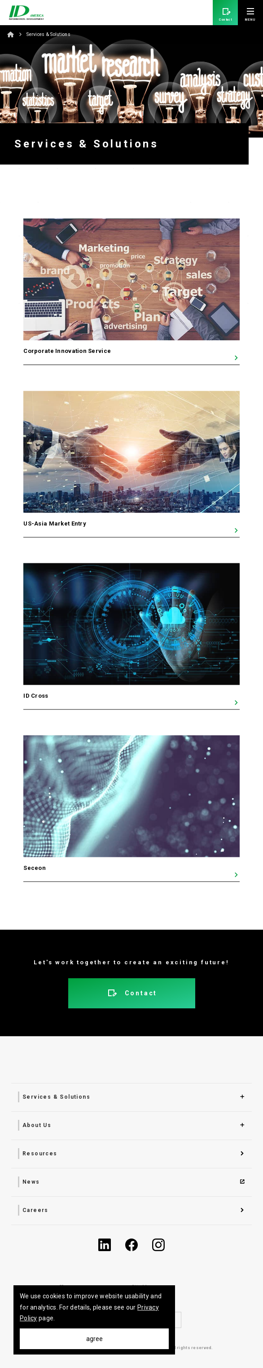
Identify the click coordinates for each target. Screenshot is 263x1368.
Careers (35, 1210)
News (31, 1182)
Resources (39, 1153)
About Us (36, 1125)
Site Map (142, 1287)
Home (10, 34)
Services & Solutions (56, 1097)
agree (94, 1338)
